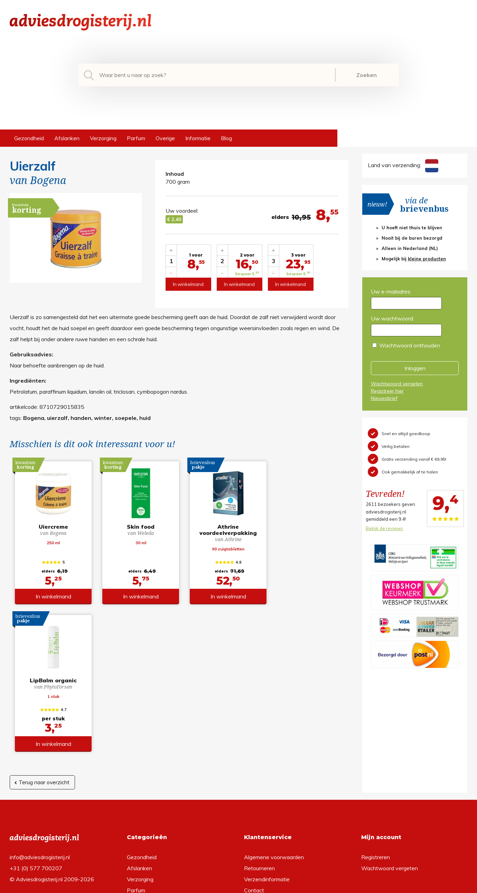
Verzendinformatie (267, 770)
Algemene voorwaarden (274, 748)
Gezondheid (29, 138)
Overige (165, 138)
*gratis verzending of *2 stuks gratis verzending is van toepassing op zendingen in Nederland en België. (238, 885)
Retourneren (259, 759)
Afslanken (67, 138)
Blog (226, 138)
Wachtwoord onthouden (409, 345)
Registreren (375, 748)
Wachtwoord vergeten (397, 384)
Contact (254, 781)
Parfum (136, 138)
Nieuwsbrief (384, 398)
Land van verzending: (403, 165)
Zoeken (366, 74)
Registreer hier (387, 391)
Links (250, 792)
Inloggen (414, 368)
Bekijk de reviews (384, 528)
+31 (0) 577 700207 (36, 759)
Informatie (198, 138)
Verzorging (103, 138)
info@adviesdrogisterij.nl (40, 748)
